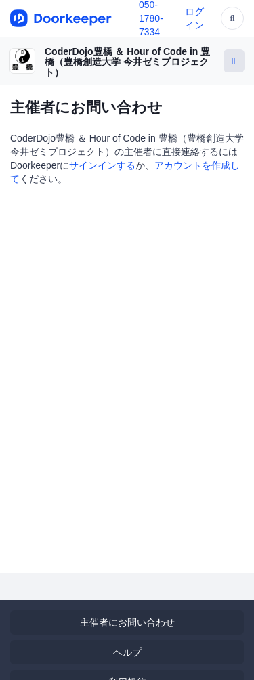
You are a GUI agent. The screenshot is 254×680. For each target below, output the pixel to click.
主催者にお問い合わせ (127, 622)
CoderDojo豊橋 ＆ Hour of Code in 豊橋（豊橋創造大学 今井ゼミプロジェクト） (127, 62)
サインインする (102, 165)
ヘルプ (127, 652)
